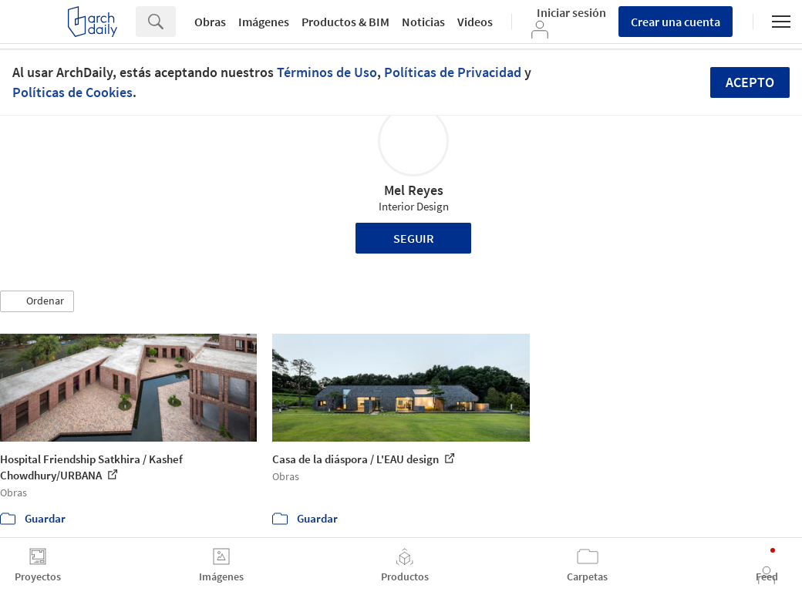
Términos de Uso (327, 72)
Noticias (423, 21)
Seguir (413, 238)
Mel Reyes (413, 190)
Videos (475, 21)
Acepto (750, 82)
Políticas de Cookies (72, 92)
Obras (210, 21)
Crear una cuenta (675, 21)
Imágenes (263, 21)
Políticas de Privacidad (452, 72)
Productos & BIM (345, 21)
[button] (37, 301)
